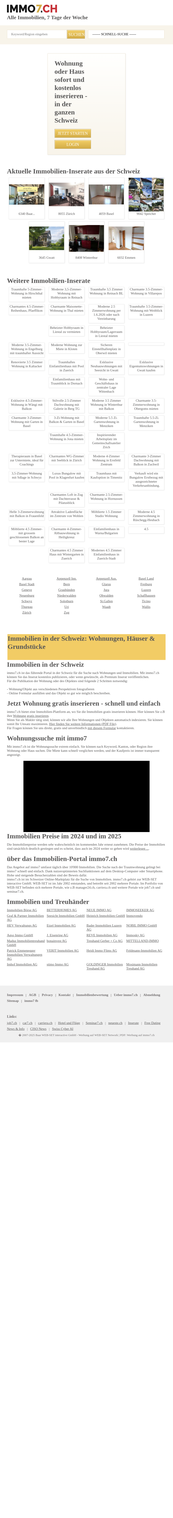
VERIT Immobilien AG (60, 1451)
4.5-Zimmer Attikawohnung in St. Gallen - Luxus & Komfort (42, 735)
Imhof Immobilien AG (20, 1461)
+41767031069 (67, 221)
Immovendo (133, 1424)
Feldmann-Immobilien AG (142, 1451)
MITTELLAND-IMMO (139, 1441)
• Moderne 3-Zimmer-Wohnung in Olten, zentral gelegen (42, 337)
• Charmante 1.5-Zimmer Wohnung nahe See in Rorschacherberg (49, 392)
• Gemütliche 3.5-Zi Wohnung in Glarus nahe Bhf (38, 416)
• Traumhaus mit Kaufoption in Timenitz (32, 440)
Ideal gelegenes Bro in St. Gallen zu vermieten (42, 801)
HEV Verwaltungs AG (20, 1430)
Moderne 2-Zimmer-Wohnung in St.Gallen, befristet (42, 865)
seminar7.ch (15, 1498)
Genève (131, 1361)
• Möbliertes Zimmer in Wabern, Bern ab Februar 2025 (41, 432)
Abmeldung (106, 1492)
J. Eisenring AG (56, 1435)
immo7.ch (158, 1492)
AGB (30, 1492)
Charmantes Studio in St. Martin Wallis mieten (42, 1094)
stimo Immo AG (56, 1461)
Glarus (51, 1361)
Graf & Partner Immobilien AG (26, 1424)
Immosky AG (134, 1435)
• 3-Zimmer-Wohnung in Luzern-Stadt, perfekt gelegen (41, 377)
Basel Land (93, 1355)
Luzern (90, 1366)
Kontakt (60, 1492)
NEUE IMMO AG (96, 1418)
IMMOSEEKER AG (137, 1418)
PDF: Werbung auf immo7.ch (132, 1509)
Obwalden (53, 1372)
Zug (9, 1389)
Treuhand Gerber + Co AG (102, 1441)
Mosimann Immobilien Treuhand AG (140, 1463)
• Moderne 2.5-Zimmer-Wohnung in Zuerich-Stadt (39, 384)
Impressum (14, 1492)
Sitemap (124, 1492)
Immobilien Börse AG (20, 1418)
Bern (10, 1361)
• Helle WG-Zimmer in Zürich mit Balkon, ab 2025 (38, 448)
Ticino (90, 1378)
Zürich (130, 1383)
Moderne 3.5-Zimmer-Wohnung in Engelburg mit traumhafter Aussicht (42, 1009)
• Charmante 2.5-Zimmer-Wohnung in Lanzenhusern (40, 369)
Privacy (44, 1492)
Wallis (90, 1383)
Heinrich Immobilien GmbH (103, 1424)
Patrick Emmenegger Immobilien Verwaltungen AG (25, 1453)
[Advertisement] (86, 84)
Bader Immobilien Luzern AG (104, 1430)
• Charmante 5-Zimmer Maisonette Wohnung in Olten (41, 353)
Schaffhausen (95, 1372)
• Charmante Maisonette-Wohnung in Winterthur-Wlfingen (44, 361)
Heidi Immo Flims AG (99, 1451)
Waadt (51, 1383)
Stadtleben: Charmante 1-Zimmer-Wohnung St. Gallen (42, 566)
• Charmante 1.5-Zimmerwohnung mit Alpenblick (38, 321)
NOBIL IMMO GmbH (139, 1430)
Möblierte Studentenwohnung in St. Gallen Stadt (42, 650)
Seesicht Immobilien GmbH (64, 1424)
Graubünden (15, 1366)
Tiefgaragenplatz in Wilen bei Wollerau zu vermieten (42, 1193)
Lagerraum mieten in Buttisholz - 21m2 (42, 1292)
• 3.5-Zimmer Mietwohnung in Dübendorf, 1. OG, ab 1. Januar (46, 408)
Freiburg (91, 1361)
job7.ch (141, 1492)
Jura (49, 1366)
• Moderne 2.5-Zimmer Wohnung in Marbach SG (38, 329)
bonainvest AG (56, 1441)
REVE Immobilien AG (99, 1435)
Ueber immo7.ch (82, 1492)
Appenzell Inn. (16, 1355)
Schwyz (131, 1372)
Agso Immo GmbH (18, 1435)
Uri (9, 1383)
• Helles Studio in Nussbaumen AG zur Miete (35, 345)
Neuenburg (133, 1366)
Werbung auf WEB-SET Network (96, 1509)
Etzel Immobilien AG (59, 1430)
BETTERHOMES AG (59, 1418)
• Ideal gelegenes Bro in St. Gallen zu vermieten (37, 424)
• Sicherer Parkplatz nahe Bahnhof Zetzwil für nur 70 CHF (44, 400)
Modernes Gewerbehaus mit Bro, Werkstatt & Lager (42, 926)
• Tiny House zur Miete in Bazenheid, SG (33, 313)
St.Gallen (52, 1378)
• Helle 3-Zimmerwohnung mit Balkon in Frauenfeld (40, 297)
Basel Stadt (133, 1355)
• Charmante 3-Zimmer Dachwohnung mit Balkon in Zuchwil (45, 305)
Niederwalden (16, 1372)
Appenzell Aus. (56, 1355)
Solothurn (13, 1378)
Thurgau (131, 1378)
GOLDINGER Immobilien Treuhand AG (101, 1463)
